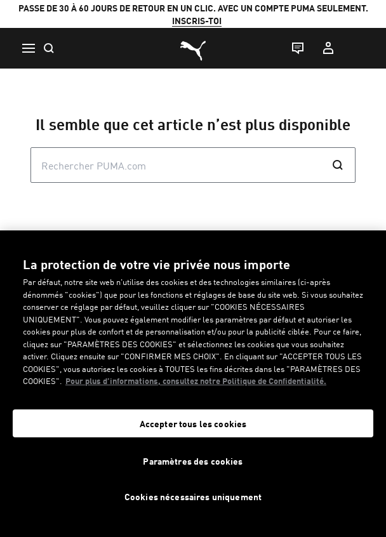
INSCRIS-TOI (197, 20)
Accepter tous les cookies (193, 423)
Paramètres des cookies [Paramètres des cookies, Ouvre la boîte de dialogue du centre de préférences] (193, 460)
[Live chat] (297, 48)
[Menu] (28, 48)
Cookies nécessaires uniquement (193, 496)
